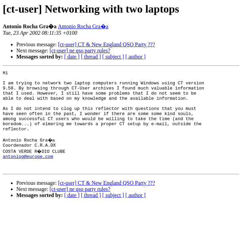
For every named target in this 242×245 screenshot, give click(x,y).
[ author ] (135, 57)
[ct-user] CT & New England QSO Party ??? (106, 44)
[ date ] (72, 57)
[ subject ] (113, 57)
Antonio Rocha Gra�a (83, 26)
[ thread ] (91, 57)
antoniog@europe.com (28, 171)
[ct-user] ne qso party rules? (80, 50)
